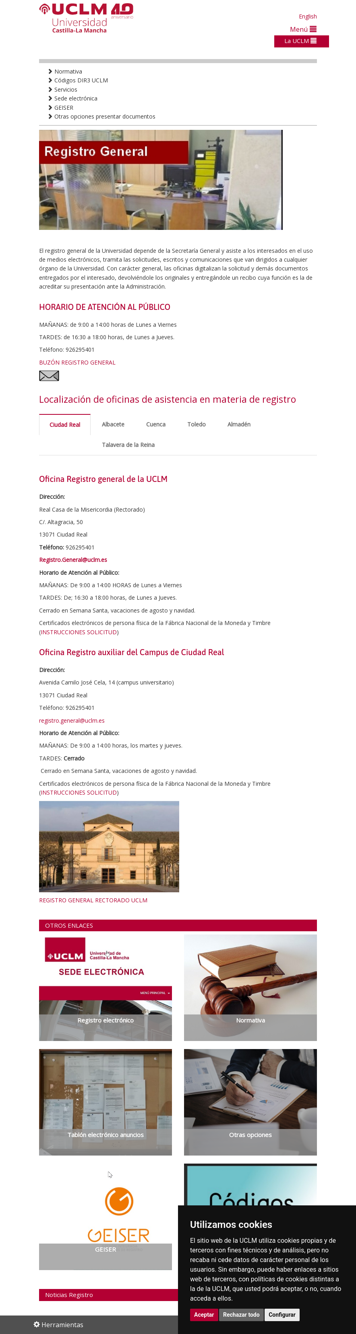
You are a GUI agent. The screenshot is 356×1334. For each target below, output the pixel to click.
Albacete (113, 424)
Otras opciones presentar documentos (101, 116)
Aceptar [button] (204, 1314)
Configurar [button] (282, 1314)
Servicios (62, 89)
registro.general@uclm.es (72, 720)
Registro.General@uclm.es (73, 560)
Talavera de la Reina (128, 445)
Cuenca (156, 424)
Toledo (196, 424)
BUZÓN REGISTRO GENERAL (77, 362)
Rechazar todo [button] (241, 1314)
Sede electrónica (72, 98)
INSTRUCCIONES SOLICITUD (79, 632)
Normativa (64, 71)
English (308, 16)
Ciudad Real (65, 424)
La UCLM (300, 41)
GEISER (60, 107)
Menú (303, 29)
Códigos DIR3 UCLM (77, 80)
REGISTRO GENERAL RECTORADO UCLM (93, 900)
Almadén (239, 424)
